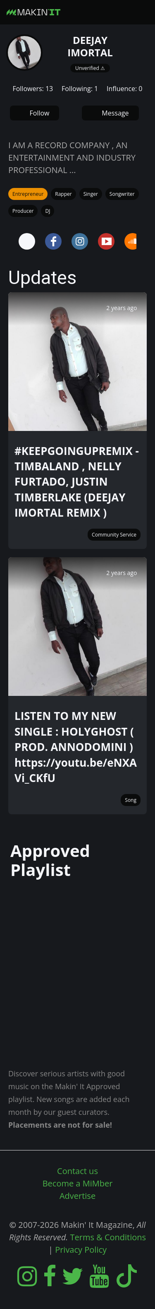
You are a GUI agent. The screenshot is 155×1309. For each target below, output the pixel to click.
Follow (40, 113)
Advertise (77, 1195)
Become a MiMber (78, 1183)
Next (145, 241)
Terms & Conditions (108, 1237)
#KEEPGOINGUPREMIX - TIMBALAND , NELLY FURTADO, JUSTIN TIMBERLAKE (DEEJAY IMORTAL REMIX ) (76, 481)
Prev (10, 241)
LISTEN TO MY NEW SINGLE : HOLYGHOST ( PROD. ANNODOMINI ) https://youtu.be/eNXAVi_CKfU (75, 746)
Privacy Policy (81, 1249)
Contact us (77, 1171)
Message (115, 113)
